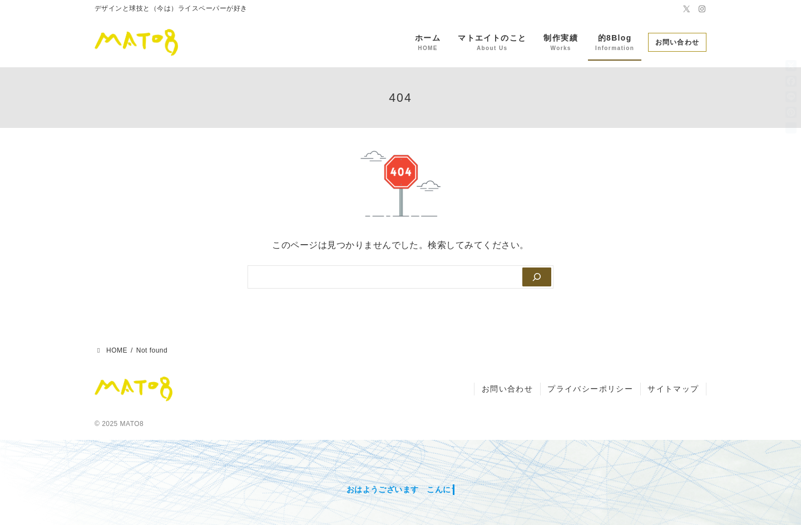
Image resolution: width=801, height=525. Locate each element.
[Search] (535, 277)
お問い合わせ (677, 42)
